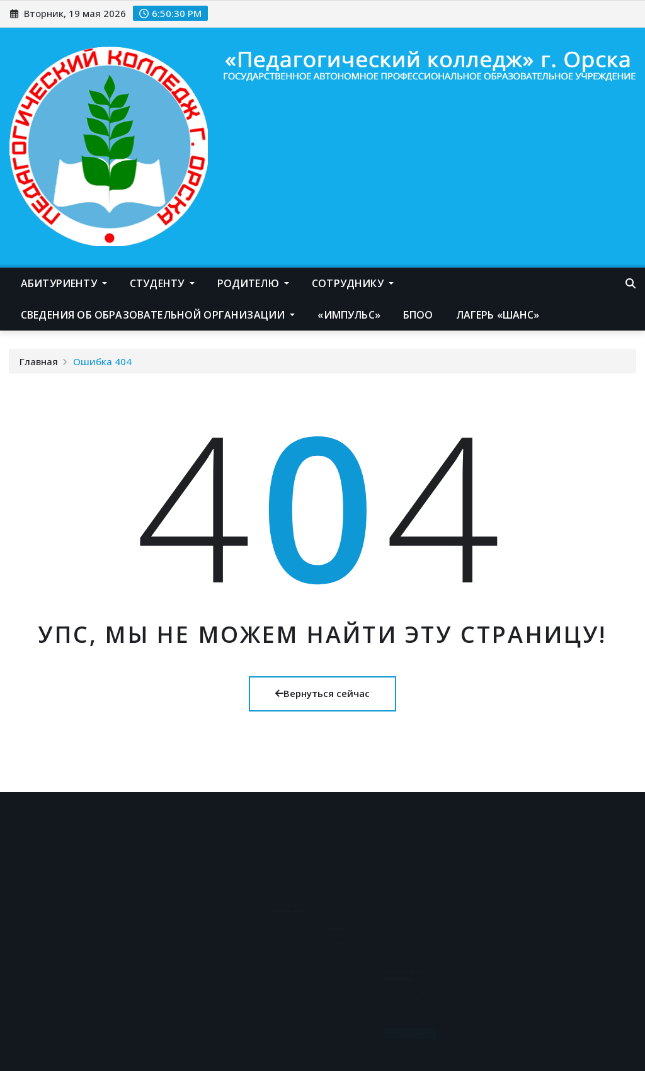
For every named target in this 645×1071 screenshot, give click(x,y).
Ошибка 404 (102, 361)
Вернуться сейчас (322, 693)
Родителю (253, 283)
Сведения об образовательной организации (158, 315)
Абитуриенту (64, 283)
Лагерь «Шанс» (498, 315)
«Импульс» (348, 315)
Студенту (162, 283)
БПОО (418, 315)
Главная (39, 361)
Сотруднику (353, 283)
